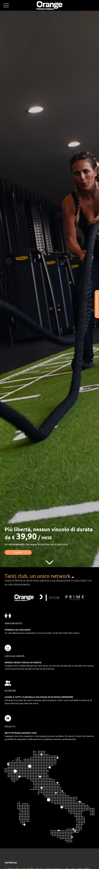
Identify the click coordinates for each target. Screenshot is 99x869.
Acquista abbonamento (97, 304)
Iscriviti (18, 552)
